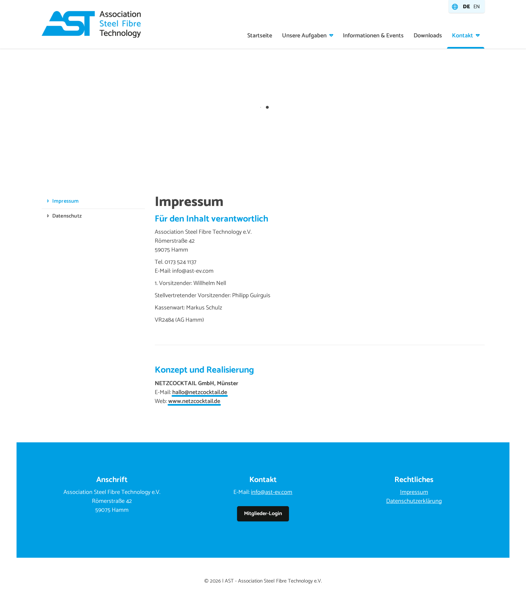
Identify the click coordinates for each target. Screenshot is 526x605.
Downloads (428, 36)
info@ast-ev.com (271, 492)
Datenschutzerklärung (414, 501)
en (476, 7)
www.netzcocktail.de (194, 401)
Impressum (65, 201)
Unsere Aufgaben (304, 36)
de (466, 7)
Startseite (259, 36)
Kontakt (462, 36)
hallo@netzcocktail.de (199, 392)
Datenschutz (67, 216)
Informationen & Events (373, 36)
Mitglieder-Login (263, 513)
